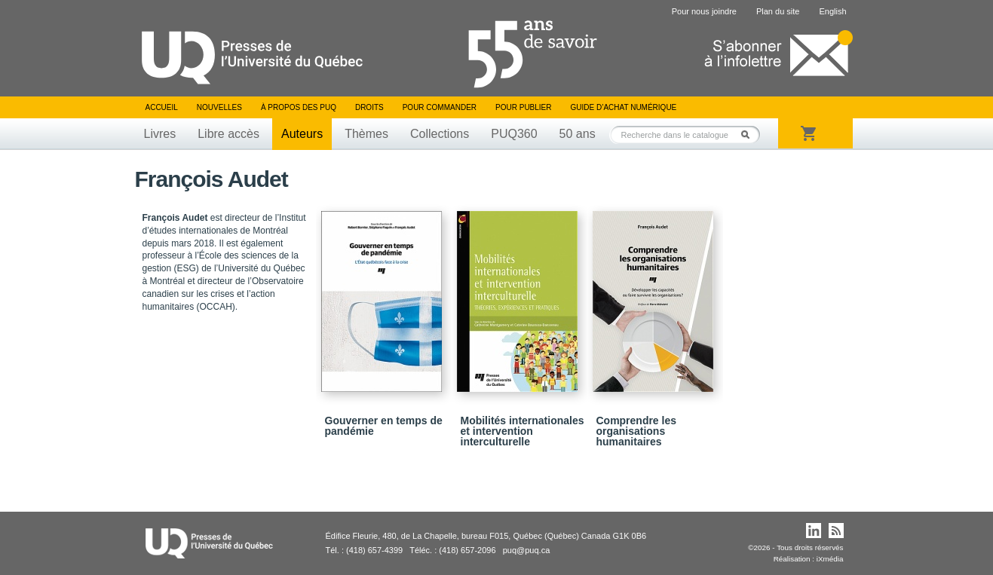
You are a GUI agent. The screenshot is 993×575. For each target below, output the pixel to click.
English (832, 11)
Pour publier (523, 107)
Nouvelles (219, 107)
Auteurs (302, 133)
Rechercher (749, 134)
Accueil (162, 107)
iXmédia (830, 559)
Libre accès (228, 133)
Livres (160, 133)
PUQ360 (514, 133)
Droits (369, 107)
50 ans (577, 133)
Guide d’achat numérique (624, 107)
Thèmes (366, 133)
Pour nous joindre (704, 11)
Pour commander (440, 107)
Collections (439, 133)
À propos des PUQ (298, 107)
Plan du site (777, 11)
